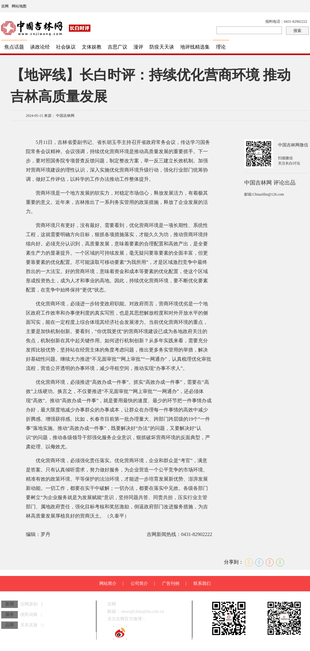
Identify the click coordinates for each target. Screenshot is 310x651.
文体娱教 (91, 47)
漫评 (138, 47)
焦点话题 (14, 47)
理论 (221, 47)
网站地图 (19, 6)
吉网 (5, 6)
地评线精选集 (195, 47)
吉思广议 (117, 47)
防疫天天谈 (161, 47)
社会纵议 (66, 47)
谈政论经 (40, 47)
